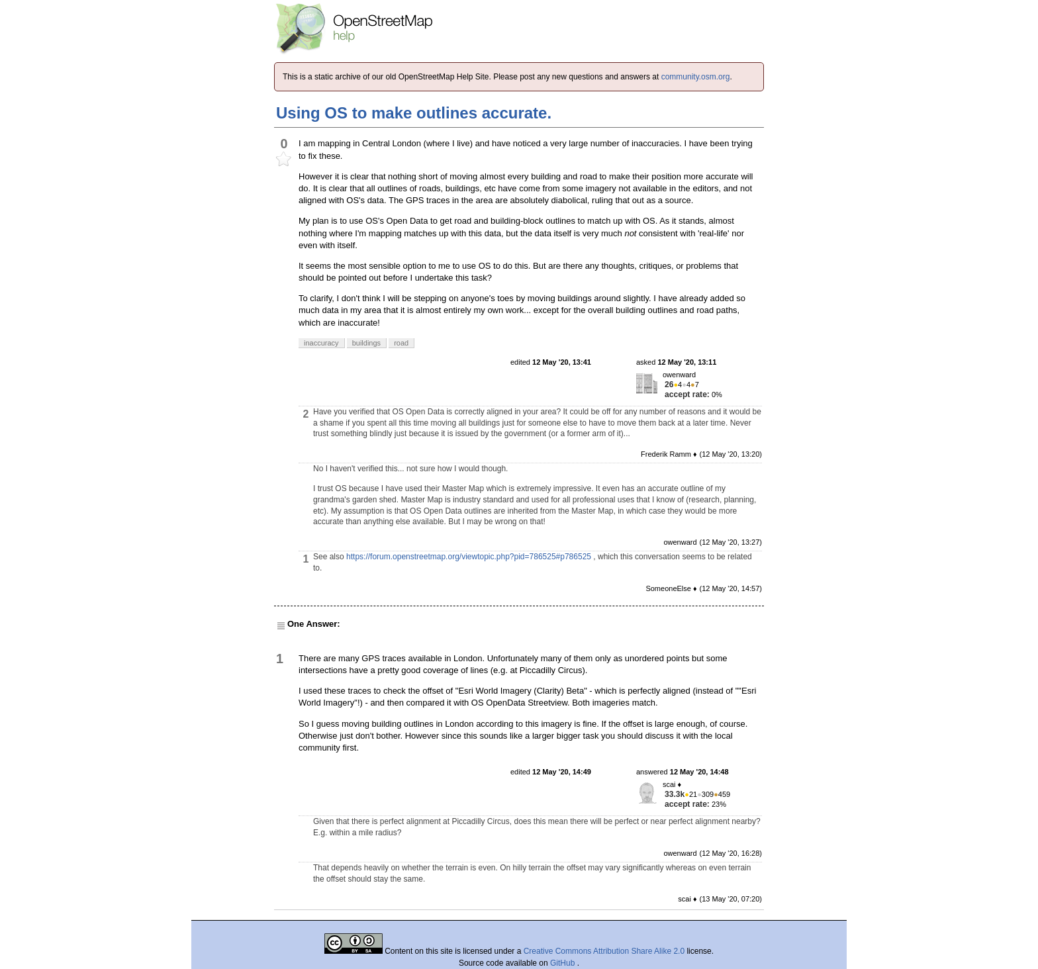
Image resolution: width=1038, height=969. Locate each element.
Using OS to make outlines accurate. (413, 113)
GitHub (563, 963)
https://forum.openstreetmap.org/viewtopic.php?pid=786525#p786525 (468, 556)
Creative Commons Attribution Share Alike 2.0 (604, 951)
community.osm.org (695, 76)
